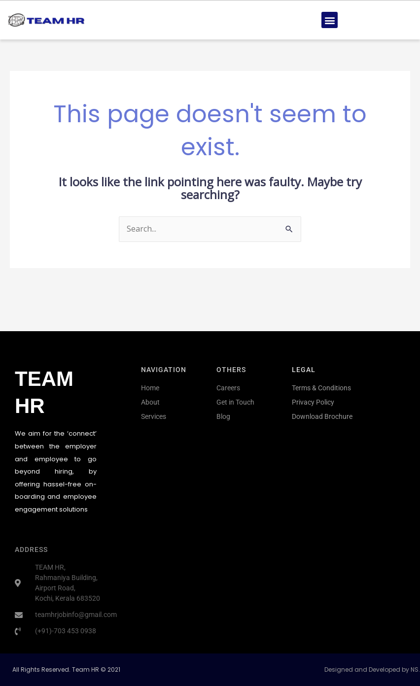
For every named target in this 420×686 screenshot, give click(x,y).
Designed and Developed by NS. (372, 669)
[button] (329, 20)
